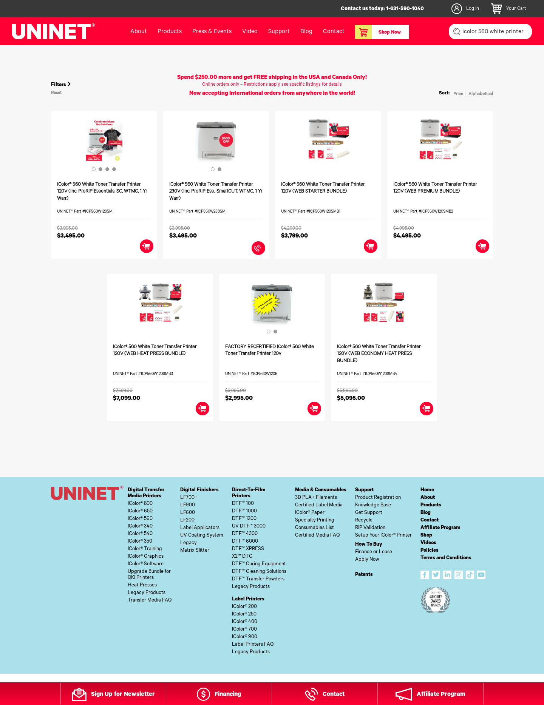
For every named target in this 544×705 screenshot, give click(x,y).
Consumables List (314, 528)
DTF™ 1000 (244, 511)
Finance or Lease (373, 552)
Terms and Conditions (445, 558)
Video (250, 32)
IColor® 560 (140, 519)
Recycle (363, 520)
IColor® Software (146, 564)
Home (427, 490)
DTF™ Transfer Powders (258, 579)
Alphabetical (480, 94)
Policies (429, 551)
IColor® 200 (244, 607)
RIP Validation (370, 528)
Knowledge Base (373, 505)
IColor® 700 (244, 629)
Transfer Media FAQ (150, 600)
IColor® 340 (140, 526)
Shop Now (378, 32)
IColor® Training (145, 549)
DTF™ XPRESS (248, 549)
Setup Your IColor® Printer (383, 535)
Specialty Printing (314, 520)
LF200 (187, 520)
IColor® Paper (310, 513)
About (138, 32)
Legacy (188, 543)
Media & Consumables (320, 490)
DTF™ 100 (243, 504)
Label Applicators (199, 528)
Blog (306, 32)
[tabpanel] (104, 140)
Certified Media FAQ (317, 535)
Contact (334, 32)
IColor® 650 (140, 511)
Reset (56, 93)
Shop (426, 535)
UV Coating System (201, 535)
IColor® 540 (140, 534)
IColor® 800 (140, 504)
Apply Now (367, 560)
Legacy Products (146, 593)
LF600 (187, 513)
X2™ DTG (242, 557)
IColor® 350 (140, 542)
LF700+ (189, 498)
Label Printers (248, 599)
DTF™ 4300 (245, 534)
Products (170, 32)
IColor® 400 (244, 622)
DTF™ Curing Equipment (259, 564)
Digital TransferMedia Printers (146, 493)
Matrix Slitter (194, 551)
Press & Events (212, 32)
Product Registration (378, 498)
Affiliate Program (440, 528)
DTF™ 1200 (244, 519)
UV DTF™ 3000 (249, 526)
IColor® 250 (244, 614)
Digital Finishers (199, 490)
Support (279, 32)
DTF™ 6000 (245, 542)
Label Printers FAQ (253, 645)
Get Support (368, 513)
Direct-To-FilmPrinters (249, 493)
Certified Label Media (319, 505)
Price (458, 94)
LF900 (187, 505)
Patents (364, 575)
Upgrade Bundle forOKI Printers (149, 575)
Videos (428, 543)
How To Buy (368, 545)
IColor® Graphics (146, 557)
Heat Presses (142, 585)
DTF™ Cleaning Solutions (259, 572)
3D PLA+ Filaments (316, 498)
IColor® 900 (244, 637)
